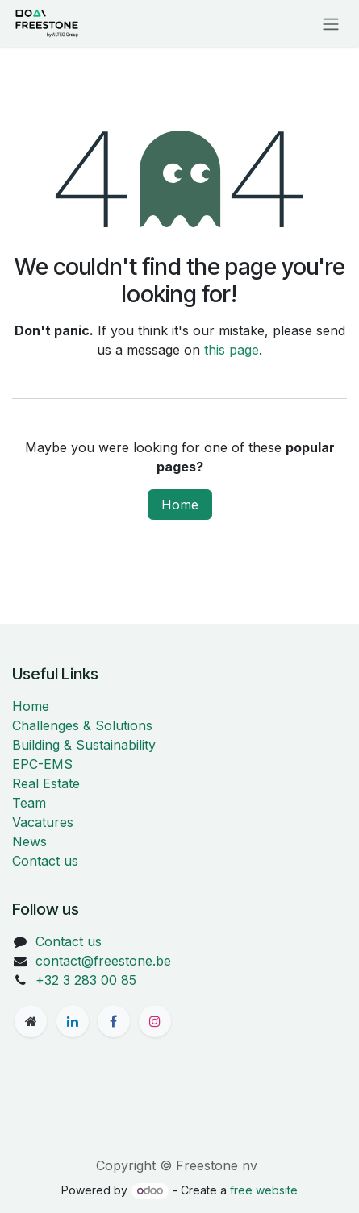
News (29, 841)
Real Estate (46, 783)
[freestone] (31, 1021)
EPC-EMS (42, 764)
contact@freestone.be (103, 961)
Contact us (45, 861)
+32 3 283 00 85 (85, 980)
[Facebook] (114, 1021)
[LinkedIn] (72, 1021)
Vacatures (42, 822)
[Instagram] (155, 1021)
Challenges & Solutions (82, 725)
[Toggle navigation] (331, 23)
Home (179, 504)
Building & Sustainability (84, 745)
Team (29, 803)
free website (264, 1190)
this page (231, 350)
